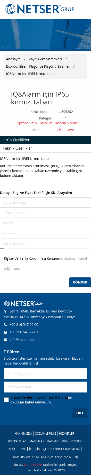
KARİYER (52, 441)
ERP (39, 465)
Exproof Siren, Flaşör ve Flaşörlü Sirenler (38, 66)
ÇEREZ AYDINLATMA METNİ (61, 449)
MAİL (12, 449)
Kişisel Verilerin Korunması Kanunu (31, 258)
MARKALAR (36, 441)
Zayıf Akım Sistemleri (45, 59)
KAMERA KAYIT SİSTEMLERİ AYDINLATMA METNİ (45, 457)
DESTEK (76, 441)
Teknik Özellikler (17, 148)
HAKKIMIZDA (23, 433)
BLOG (22, 449)
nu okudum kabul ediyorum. (41, 399)
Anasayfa (13, 59)
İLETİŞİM (35, 449)
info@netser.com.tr (22, 339)
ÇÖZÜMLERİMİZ (45, 433)
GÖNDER (80, 282)
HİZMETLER (66, 433)
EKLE (80, 413)
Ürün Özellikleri (17, 140)
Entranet (30, 465)
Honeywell (67, 129)
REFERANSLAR (17, 441)
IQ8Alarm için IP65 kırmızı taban (31, 73)
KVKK (64, 441)
